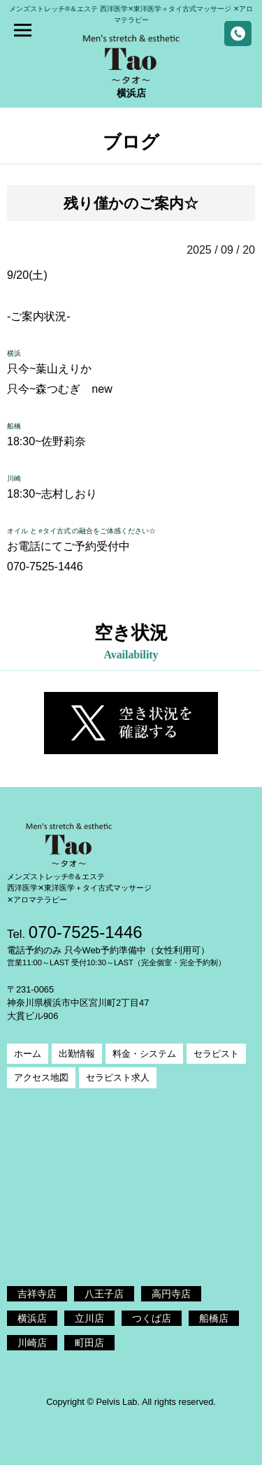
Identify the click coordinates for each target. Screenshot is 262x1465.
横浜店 (32, 1318)
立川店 (89, 1318)
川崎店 (32, 1342)
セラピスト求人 (118, 1077)
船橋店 (213, 1318)
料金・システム (144, 1053)
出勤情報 (77, 1053)
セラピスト (216, 1053)
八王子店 (104, 1293)
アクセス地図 (41, 1077)
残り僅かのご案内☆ (131, 203)
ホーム (27, 1053)
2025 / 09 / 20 (221, 250)
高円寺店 (171, 1293)
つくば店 (151, 1318)
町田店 (89, 1342)
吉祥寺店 (37, 1293)
